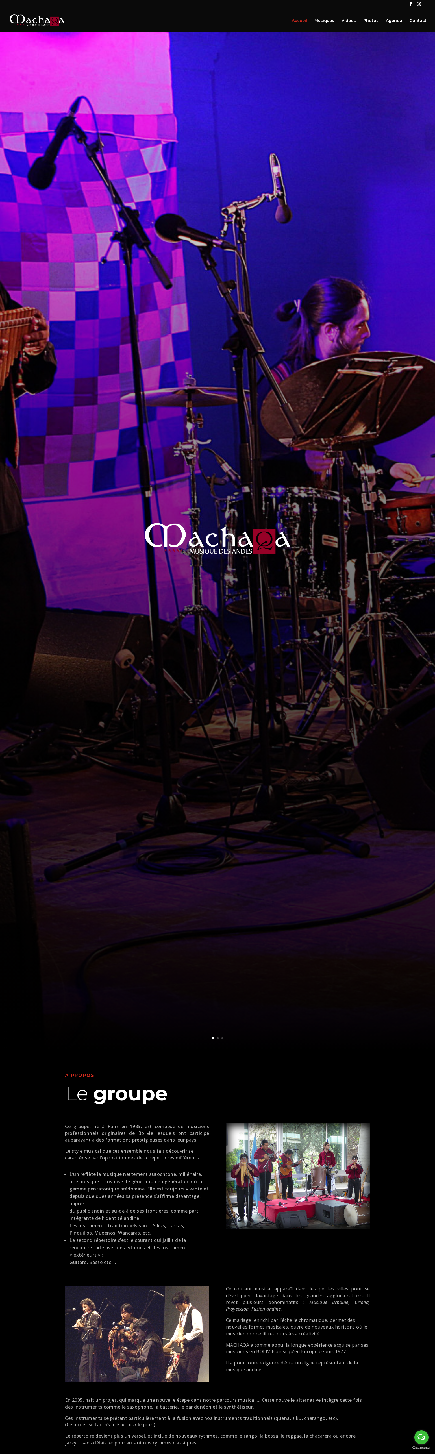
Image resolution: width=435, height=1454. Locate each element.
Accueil (299, 21)
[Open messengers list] (421, 1437)
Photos (371, 21)
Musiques (324, 21)
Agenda (394, 21)
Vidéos (349, 21)
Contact (418, 21)
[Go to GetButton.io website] (421, 1448)
